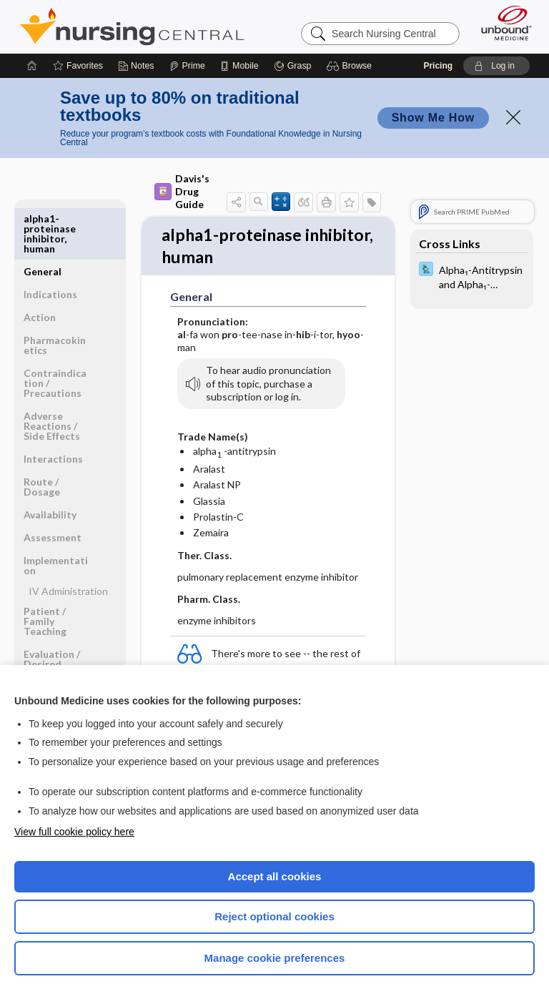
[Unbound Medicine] (501, 23)
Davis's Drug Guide (177, 191)
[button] (351, 66)
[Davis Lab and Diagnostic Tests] (471, 276)
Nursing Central (131, 26)
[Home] (32, 66)
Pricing (437, 66)
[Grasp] (293, 66)
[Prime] (187, 66)
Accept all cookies (275, 876)
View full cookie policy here (74, 831)
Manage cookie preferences (274, 958)
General (42, 218)
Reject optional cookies (274, 916)
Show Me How (433, 118)
